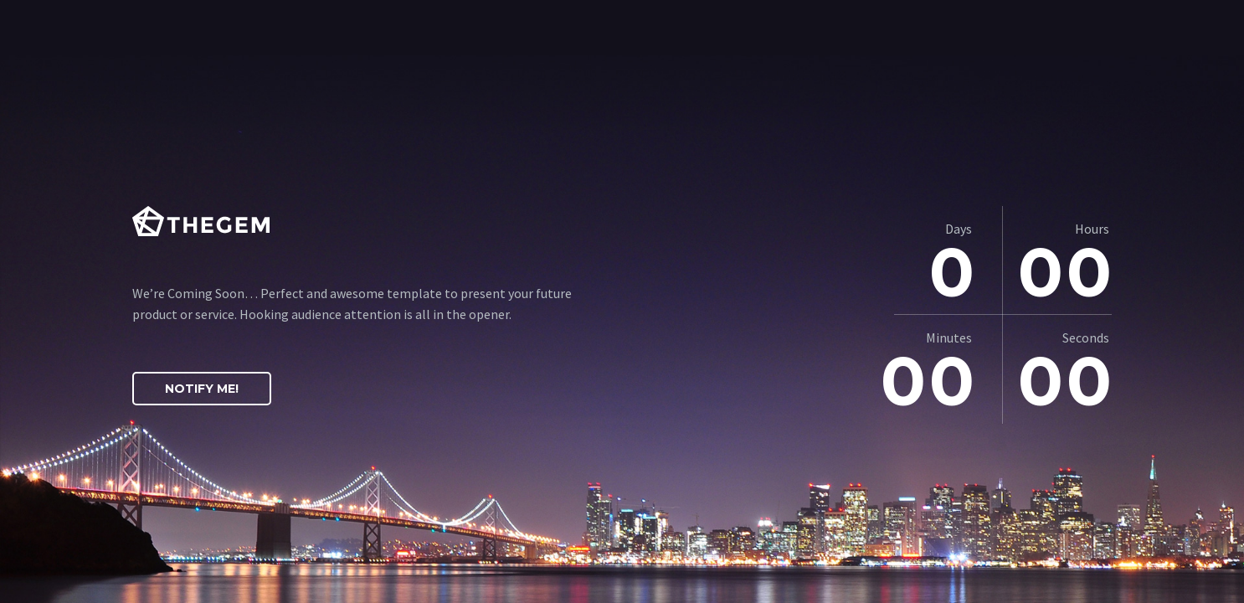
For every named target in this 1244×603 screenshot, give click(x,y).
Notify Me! (202, 388)
